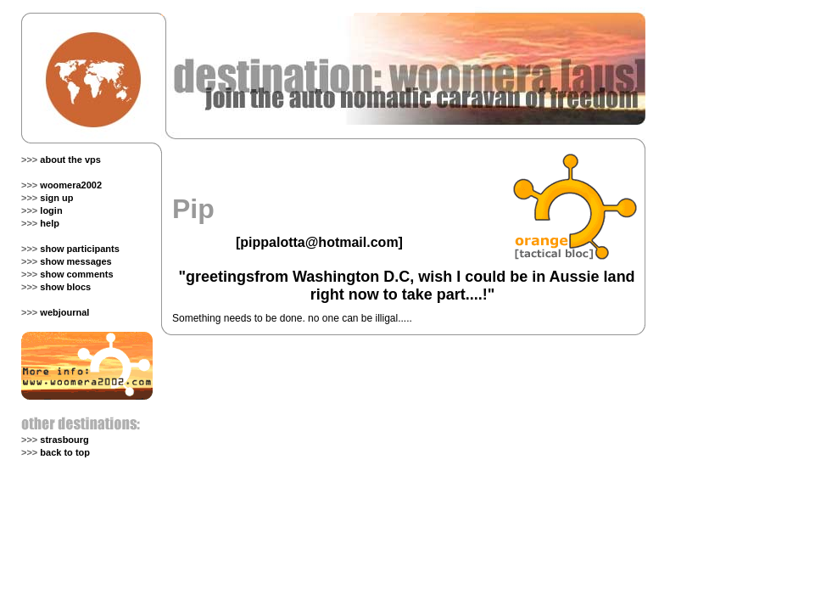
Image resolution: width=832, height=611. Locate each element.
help (49, 223)
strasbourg (64, 439)
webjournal (64, 312)
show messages (75, 261)
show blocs (65, 287)
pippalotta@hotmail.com (319, 242)
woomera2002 (71, 185)
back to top (65, 452)
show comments (76, 274)
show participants (80, 249)
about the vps (70, 159)
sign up (56, 198)
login (51, 210)
